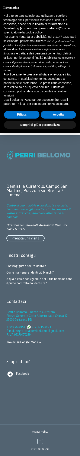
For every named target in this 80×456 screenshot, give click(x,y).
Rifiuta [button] (21, 114)
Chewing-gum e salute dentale (26, 266)
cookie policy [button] (34, 32)
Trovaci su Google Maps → (23, 342)
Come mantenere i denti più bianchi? (30, 272)
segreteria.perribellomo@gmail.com (40, 331)
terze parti (69, 36)
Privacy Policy (40, 431)
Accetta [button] (58, 114)
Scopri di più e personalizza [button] (40, 124)
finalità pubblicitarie (47, 57)
